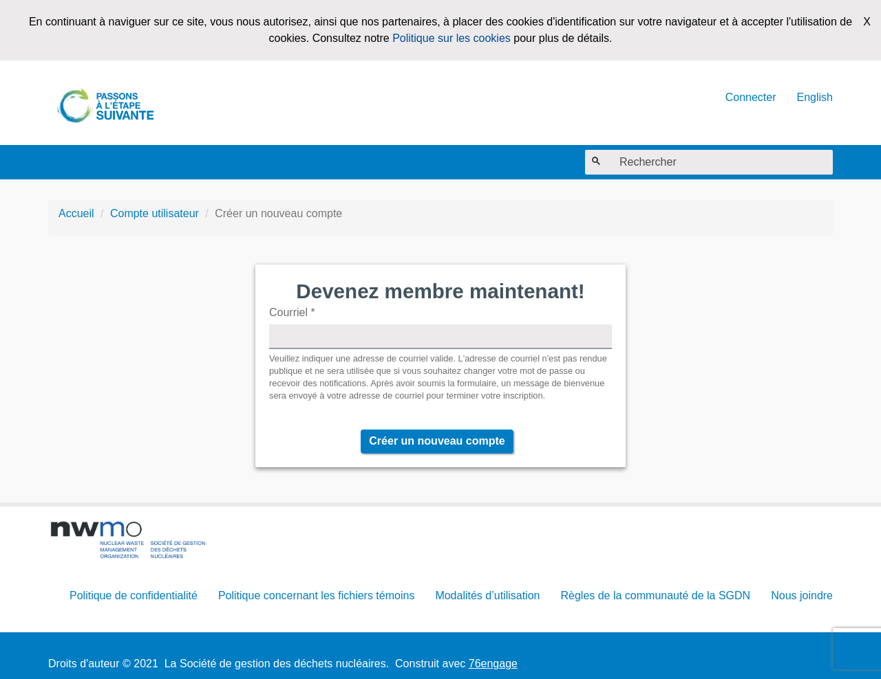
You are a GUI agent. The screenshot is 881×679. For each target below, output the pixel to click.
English (815, 97)
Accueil (76, 213)
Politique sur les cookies (451, 38)
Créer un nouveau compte (437, 441)
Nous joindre (802, 595)
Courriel (292, 312)
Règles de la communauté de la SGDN (655, 595)
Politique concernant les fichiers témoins (316, 595)
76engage (493, 663)
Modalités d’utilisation (487, 595)
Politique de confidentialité (134, 595)
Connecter (750, 97)
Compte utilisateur (154, 213)
